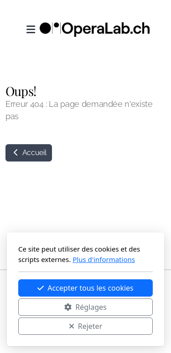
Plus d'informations (104, 259)
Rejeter (86, 326)
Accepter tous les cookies (85, 288)
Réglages (85, 307)
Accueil (28, 152)
